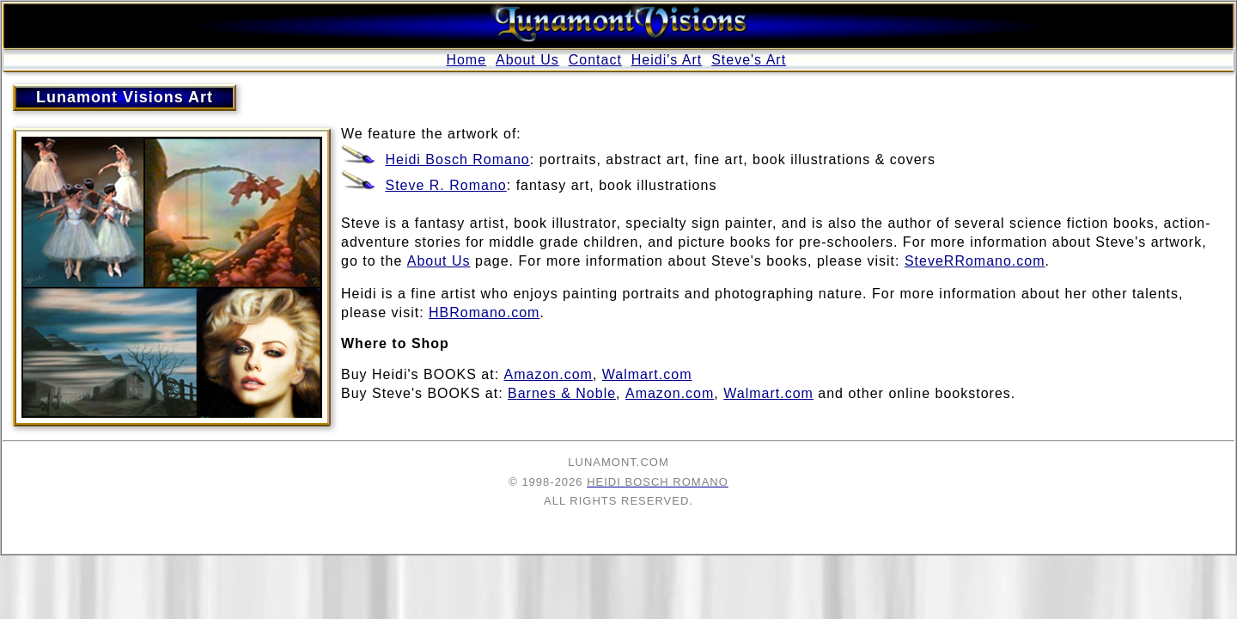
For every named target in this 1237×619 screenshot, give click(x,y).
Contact (595, 59)
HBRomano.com (484, 312)
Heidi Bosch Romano (457, 159)
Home (466, 59)
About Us (527, 59)
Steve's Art (748, 59)
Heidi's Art (667, 59)
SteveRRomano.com (975, 261)
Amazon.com (548, 374)
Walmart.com (647, 374)
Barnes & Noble (562, 393)
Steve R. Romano (445, 185)
